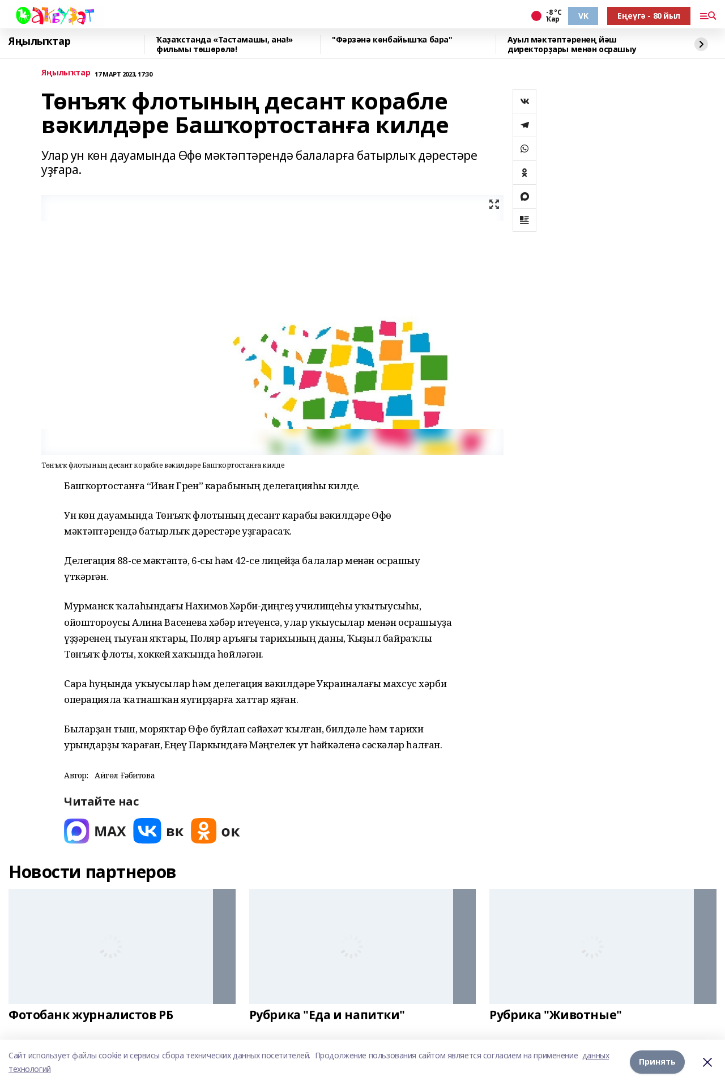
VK (583, 15)
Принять (657, 1062)
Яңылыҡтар (39, 41)
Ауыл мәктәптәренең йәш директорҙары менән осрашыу (572, 44)
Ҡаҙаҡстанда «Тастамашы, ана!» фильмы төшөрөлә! (224, 44)
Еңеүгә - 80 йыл (648, 15)
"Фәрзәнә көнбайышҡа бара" (392, 40)
